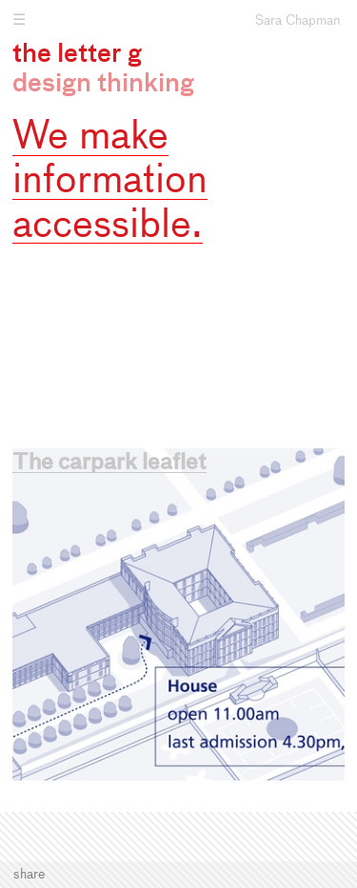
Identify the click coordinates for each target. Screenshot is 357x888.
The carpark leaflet (109, 463)
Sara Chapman (297, 21)
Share (29, 874)
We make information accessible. (110, 182)
